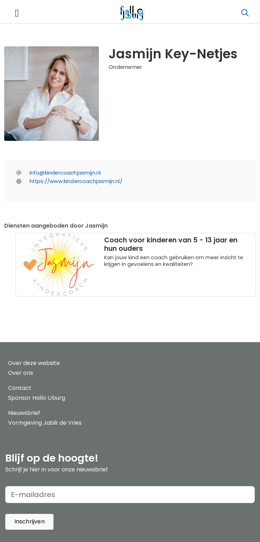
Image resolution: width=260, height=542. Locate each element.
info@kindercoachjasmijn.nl (65, 172)
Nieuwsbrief (24, 413)
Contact (19, 388)
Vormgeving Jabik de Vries (45, 423)
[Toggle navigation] (16, 13)
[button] (29, 522)
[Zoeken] (245, 13)
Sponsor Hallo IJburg (36, 398)
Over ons (20, 373)
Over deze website (34, 363)
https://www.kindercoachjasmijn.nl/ (76, 181)
